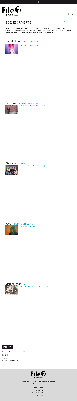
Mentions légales (38, 393)
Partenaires (38, 395)
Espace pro (38, 388)
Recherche (38, 397)
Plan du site (38, 390)
